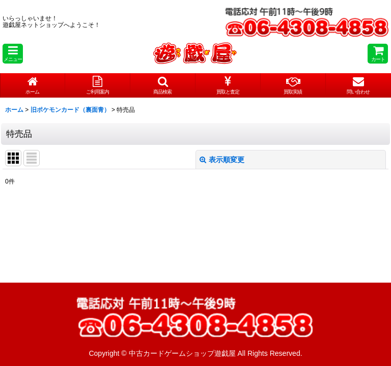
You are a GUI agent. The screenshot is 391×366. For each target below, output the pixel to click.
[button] (13, 54)
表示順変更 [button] (222, 160)
